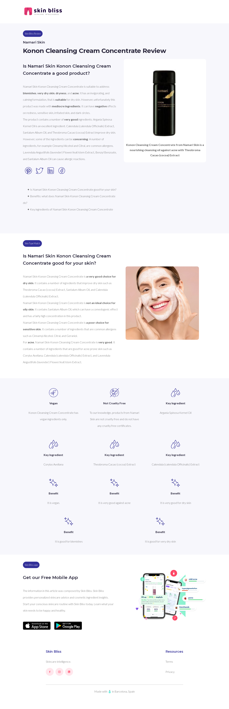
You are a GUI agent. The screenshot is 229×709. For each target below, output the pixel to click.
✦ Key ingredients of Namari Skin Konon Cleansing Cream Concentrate (70, 209)
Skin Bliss (53, 652)
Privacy (170, 671)
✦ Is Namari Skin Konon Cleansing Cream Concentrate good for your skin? (71, 189)
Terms (169, 661)
